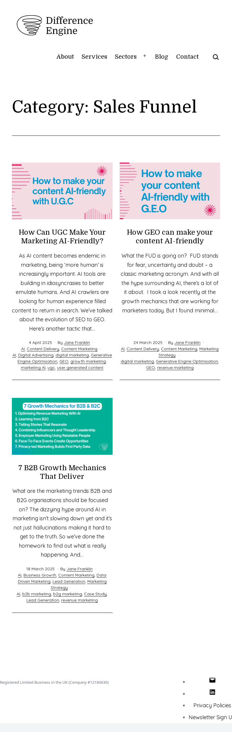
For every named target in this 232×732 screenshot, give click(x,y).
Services (94, 56)
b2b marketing (36, 593)
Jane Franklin (77, 342)
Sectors (126, 56)
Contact (187, 56)
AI (23, 348)
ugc (51, 367)
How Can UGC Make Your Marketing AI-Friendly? (62, 236)
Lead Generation (69, 581)
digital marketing (72, 355)
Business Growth (39, 575)
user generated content (80, 367)
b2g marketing (67, 593)
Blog (161, 56)
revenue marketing (175, 367)
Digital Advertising (35, 355)
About (65, 56)
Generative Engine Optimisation (187, 361)
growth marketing (88, 361)
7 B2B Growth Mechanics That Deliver (62, 472)
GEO (63, 361)
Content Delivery (43, 348)
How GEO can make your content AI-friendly (170, 236)
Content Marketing (79, 348)
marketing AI (33, 367)
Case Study (95, 593)
